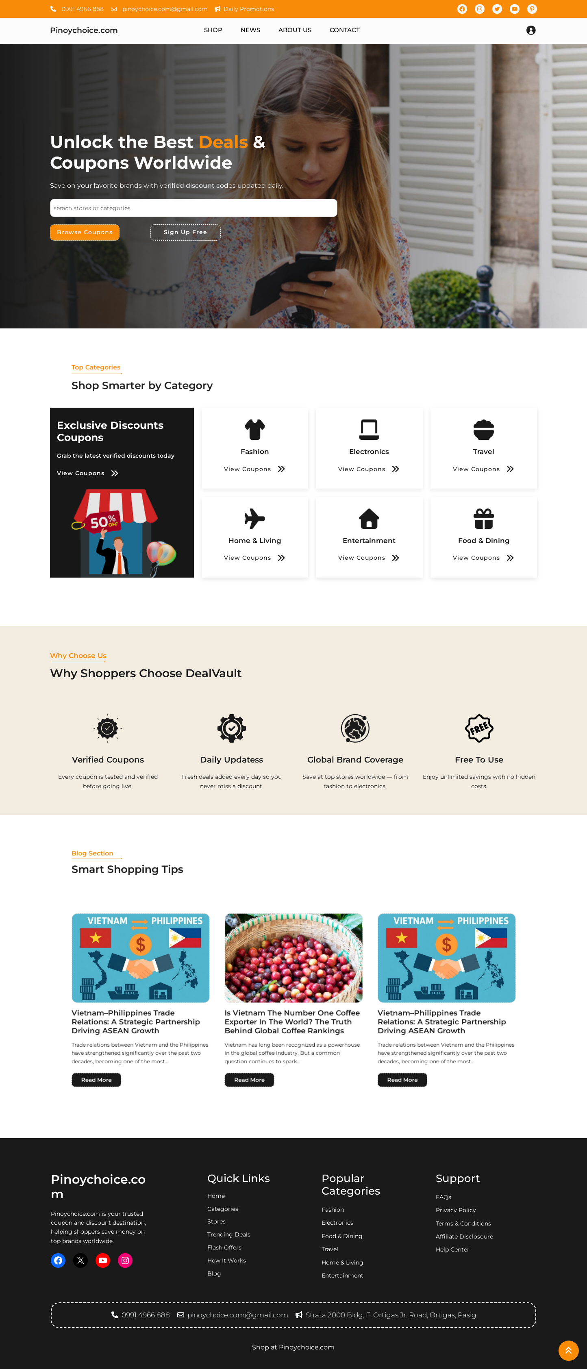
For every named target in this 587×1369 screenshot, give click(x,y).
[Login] (530, 30)
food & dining (342, 1236)
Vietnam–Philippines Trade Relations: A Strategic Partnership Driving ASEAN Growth (240, 1001)
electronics (337, 1222)
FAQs (443, 1197)
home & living (342, 1262)
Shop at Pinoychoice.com (293, 1347)
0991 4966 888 (77, 9)
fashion (333, 1209)
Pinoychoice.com (84, 30)
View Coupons (80, 473)
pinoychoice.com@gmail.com (159, 9)
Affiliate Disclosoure (464, 1236)
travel (330, 1249)
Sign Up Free (185, 232)
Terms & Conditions (463, 1223)
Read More (229, 1021)
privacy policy (456, 1210)
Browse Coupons (85, 232)
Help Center (453, 1249)
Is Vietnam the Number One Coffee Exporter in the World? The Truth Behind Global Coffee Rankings (293, 1001)
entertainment (342, 1275)
